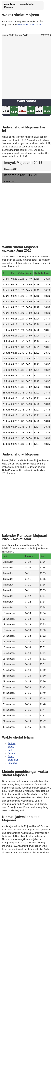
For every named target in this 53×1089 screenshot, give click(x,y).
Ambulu (11, 743)
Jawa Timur (10, 4)
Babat (11, 747)
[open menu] (48, 5)
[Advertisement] (26, 68)
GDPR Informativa (11, 866)
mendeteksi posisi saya (29, 24)
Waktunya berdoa (23, 860)
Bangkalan (13, 760)
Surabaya (13, 763)
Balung (11, 753)
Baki (10, 750)
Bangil (11, 756)
